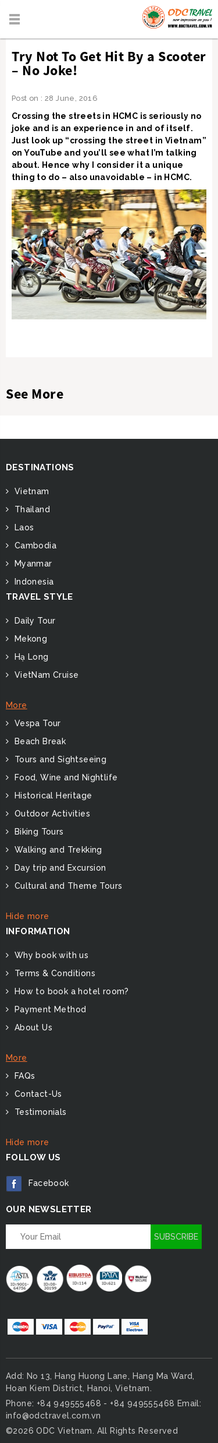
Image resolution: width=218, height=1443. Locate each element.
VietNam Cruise (45, 675)
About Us (32, 1027)
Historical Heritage (52, 795)
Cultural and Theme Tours (67, 886)
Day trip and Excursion (59, 867)
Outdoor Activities (51, 813)
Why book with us (50, 955)
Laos (23, 527)
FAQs (23, 1076)
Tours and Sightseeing (59, 759)
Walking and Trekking (57, 849)
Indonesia (32, 581)
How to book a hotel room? (70, 991)
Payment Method (49, 1009)
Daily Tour (33, 620)
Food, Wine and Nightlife (64, 777)
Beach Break (39, 741)
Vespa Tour (36, 723)
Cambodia (34, 545)
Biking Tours (37, 831)
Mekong (29, 638)
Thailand (31, 509)
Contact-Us (37, 1094)
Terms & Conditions (53, 973)
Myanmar (32, 563)
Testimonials (39, 1112)
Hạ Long (30, 656)
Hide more (27, 916)
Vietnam (30, 491)
